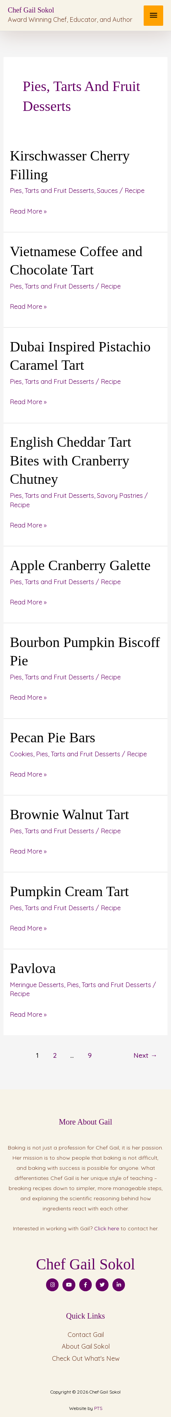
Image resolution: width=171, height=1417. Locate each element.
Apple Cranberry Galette (80, 565)
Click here (106, 1228)
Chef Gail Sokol (31, 10)
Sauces (107, 190)
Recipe (134, 190)
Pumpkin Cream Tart (69, 891)
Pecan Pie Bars (52, 737)
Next (145, 1055)
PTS (98, 1408)
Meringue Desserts (37, 985)
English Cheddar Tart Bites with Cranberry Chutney (70, 460)
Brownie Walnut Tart (69, 814)
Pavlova (33, 968)
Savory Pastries (120, 495)
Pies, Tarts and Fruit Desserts (52, 190)
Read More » (28, 210)
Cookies (21, 754)
